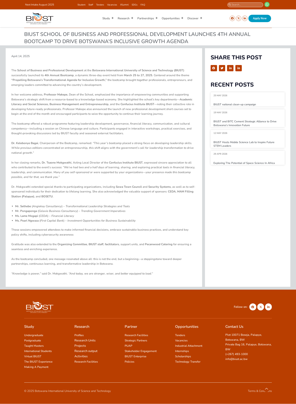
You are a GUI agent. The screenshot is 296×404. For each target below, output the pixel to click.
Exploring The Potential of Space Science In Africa (245, 163)
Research (126, 18)
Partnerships (147, 18)
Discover (194, 18)
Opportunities (173, 18)
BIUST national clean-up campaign (236, 104)
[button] (214, 68)
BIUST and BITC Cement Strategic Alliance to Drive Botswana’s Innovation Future (246, 123)
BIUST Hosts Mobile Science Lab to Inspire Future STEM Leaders (245, 144)
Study (108, 18)
